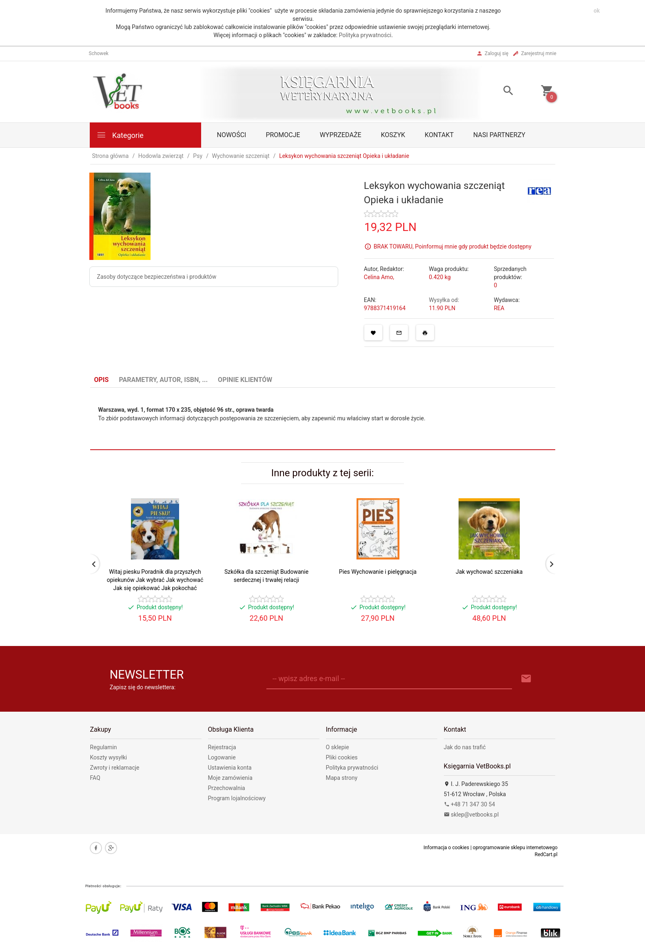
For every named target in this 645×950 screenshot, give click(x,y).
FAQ (95, 778)
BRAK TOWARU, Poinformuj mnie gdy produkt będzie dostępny (453, 246)
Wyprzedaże (340, 135)
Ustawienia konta (230, 767)
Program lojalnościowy (237, 798)
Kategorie (120, 135)
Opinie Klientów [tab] (245, 380)
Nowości (231, 135)
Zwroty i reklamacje (115, 767)
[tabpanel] (322, 419)
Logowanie (222, 757)
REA (499, 308)
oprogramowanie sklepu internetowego (515, 847)
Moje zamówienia (230, 778)
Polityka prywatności (365, 35)
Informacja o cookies (446, 847)
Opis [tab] (101, 380)
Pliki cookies (342, 757)
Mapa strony (342, 778)
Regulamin (103, 747)
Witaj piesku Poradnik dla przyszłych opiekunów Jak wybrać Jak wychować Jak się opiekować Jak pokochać (155, 579)
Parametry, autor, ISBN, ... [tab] (163, 380)
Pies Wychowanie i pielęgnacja (378, 571)
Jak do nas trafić (465, 747)
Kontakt (439, 135)
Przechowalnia (226, 788)
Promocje (283, 135)
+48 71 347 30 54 (469, 804)
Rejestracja (222, 747)
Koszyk (393, 135)
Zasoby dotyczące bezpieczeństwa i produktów (157, 276)
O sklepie (337, 747)
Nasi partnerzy (499, 135)
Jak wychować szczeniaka (489, 571)
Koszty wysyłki (108, 757)
